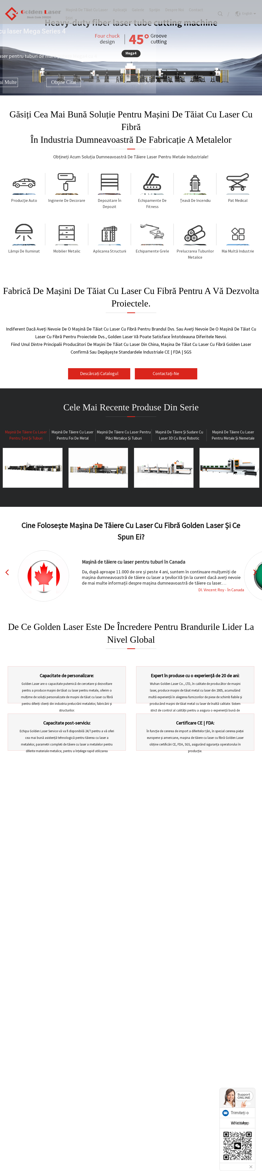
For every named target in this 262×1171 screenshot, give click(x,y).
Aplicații (120, 6)
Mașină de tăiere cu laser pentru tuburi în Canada (134, 573)
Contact (196, 6)
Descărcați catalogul (105, 379)
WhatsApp (240, 1123)
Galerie (138, 6)
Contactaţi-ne (161, 385)
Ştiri (69, 14)
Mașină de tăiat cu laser (87, 6)
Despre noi (174, 6)
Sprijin (154, 6)
